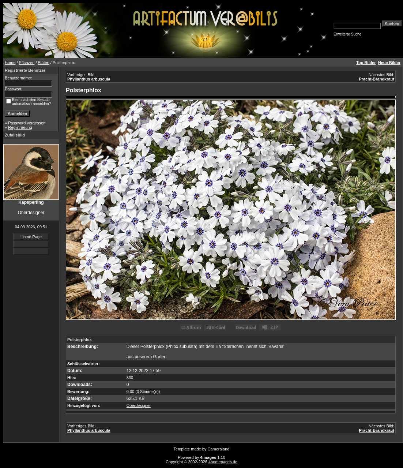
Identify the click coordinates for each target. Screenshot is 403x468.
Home (10, 62)
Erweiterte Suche (347, 34)
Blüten (43, 62)
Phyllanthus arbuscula (88, 79)
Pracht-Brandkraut (376, 79)
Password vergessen (26, 123)
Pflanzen (27, 62)
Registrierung (20, 127)
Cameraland (219, 449)
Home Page (31, 237)
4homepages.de (222, 462)
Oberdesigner (139, 405)
